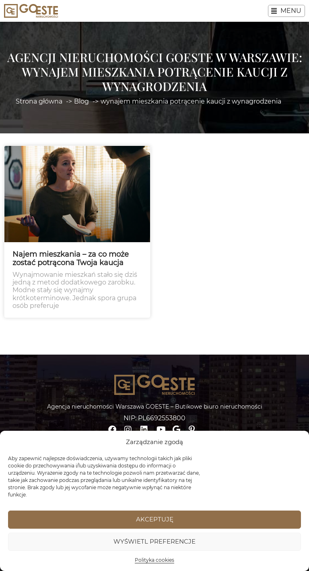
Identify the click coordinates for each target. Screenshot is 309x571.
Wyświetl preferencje (154, 541)
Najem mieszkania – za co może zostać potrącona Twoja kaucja (70, 259)
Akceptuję (154, 519)
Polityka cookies (154, 560)
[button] (286, 11)
